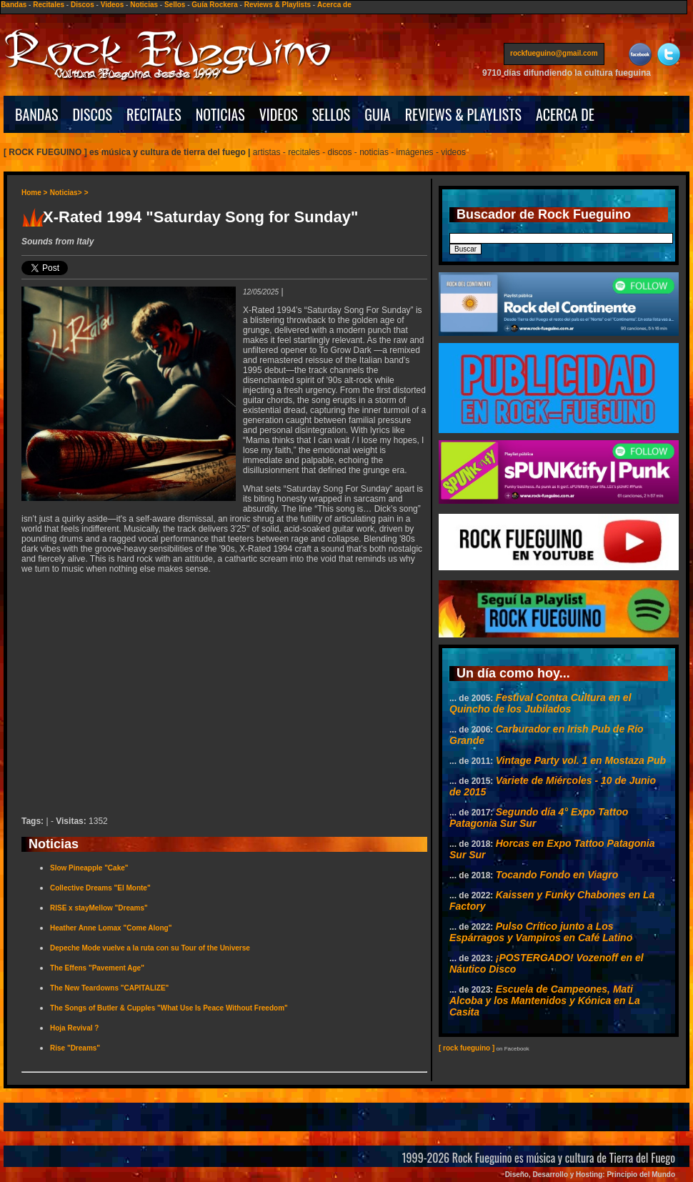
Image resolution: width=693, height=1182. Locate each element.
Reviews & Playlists (277, 5)
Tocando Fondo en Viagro (557, 874)
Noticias (144, 5)
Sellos (174, 5)
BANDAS (37, 114)
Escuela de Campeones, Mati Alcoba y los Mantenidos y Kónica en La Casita (544, 1000)
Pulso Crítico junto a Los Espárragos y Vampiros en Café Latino (540, 931)
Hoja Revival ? (74, 1028)
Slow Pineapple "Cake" (89, 868)
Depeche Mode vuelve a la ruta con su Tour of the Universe (150, 948)
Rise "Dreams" (75, 1048)
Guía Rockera (214, 5)
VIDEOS (278, 114)
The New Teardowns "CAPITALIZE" (109, 988)
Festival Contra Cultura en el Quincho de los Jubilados (540, 703)
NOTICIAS (220, 114)
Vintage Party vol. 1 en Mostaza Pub (581, 760)
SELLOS (331, 114)
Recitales (48, 5)
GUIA (377, 114)
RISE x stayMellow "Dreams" (99, 908)
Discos (82, 5)
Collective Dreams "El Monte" (100, 888)
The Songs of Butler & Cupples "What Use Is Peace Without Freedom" (169, 1008)
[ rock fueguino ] (466, 1048)
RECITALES (153, 114)
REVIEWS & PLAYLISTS (463, 114)
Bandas (13, 5)
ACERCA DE (565, 114)
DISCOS (93, 114)
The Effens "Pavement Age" (97, 968)
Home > (34, 193)
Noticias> (66, 193)
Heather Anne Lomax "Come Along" (110, 928)
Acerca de (334, 5)
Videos (112, 5)
